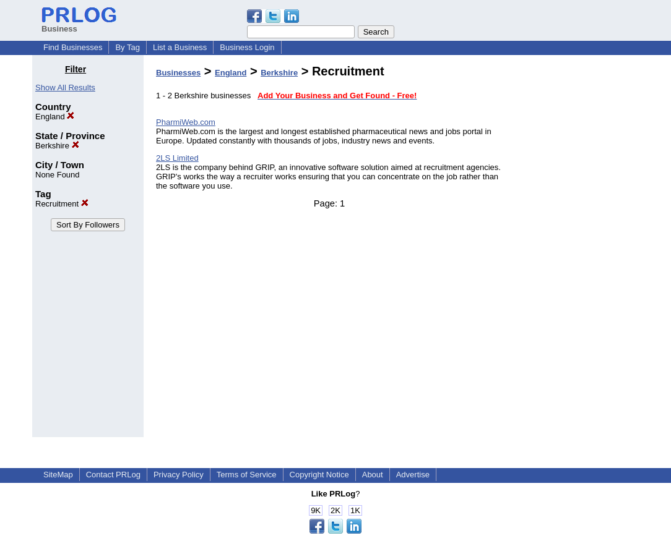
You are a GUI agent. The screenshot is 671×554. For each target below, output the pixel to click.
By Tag (127, 47)
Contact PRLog (113, 474)
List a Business (180, 47)
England (54, 116)
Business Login (247, 47)
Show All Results (65, 87)
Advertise (413, 474)
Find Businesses (72, 47)
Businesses (178, 72)
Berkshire (57, 145)
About (372, 474)
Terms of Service (247, 474)
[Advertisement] (575, 249)
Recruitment (62, 203)
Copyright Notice (319, 474)
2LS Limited (177, 158)
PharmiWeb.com (185, 122)
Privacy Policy (179, 474)
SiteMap (58, 474)
